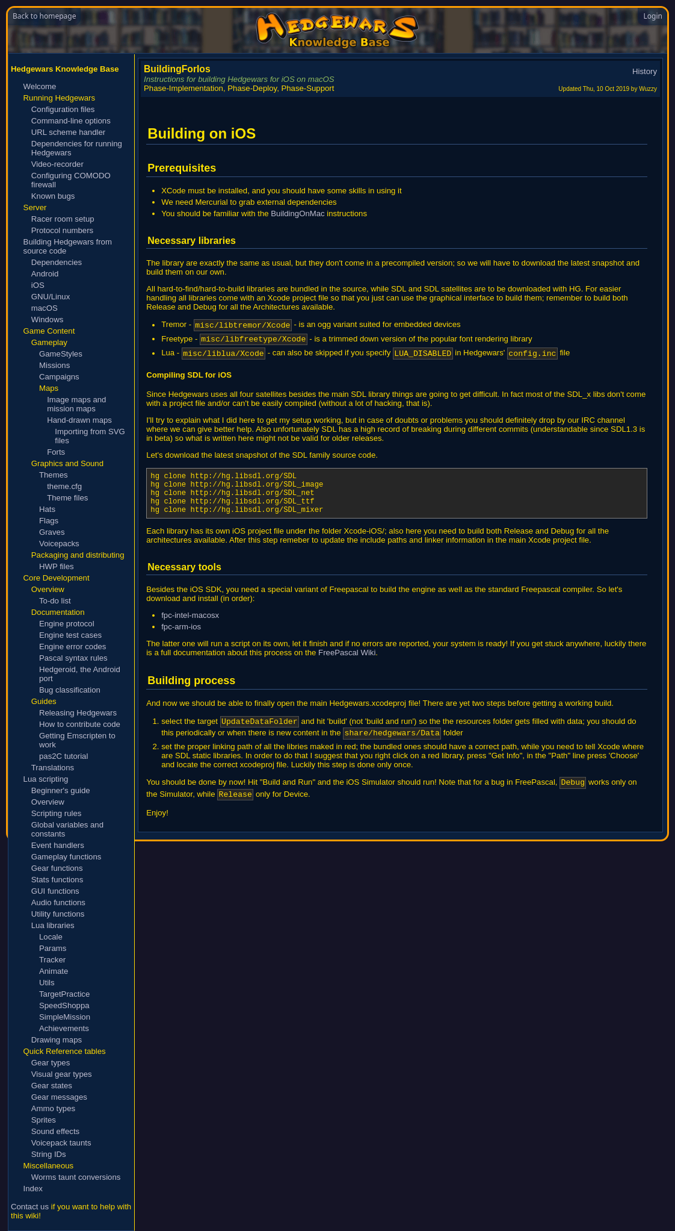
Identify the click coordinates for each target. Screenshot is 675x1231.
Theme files (67, 497)
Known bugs (53, 196)
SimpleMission (64, 1016)
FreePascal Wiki (346, 667)
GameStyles (60, 353)
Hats (47, 509)
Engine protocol (66, 623)
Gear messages (59, 1097)
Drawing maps (56, 1039)
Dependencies (56, 262)
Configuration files (63, 109)
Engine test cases (70, 635)
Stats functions (57, 879)
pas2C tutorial (63, 756)
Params (52, 948)
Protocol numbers (62, 230)
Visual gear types (61, 1074)
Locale (51, 936)
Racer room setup (62, 218)
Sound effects (55, 1131)
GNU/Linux (50, 296)
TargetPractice (64, 994)
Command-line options (71, 120)
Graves (52, 532)
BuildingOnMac (297, 213)
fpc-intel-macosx (190, 629)
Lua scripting (46, 779)
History (644, 71)
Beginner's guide (60, 790)
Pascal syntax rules (73, 657)
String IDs (48, 1154)
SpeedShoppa (64, 1005)
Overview (47, 801)
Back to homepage (44, 16)
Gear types (50, 1062)
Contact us (30, 1206)
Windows (47, 319)
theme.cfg (64, 486)
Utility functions (58, 913)
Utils (47, 982)
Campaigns (59, 376)
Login (653, 16)
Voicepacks (59, 543)
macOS (44, 308)
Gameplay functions (66, 856)
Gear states (51, 1085)
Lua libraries (53, 925)
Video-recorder (57, 164)
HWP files (56, 566)
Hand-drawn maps (79, 420)
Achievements (64, 1028)
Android (44, 273)
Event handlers (57, 845)
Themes (53, 474)
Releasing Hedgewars (78, 712)
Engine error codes (72, 646)
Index (33, 1188)
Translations (52, 767)
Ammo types (53, 1108)
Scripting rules (56, 813)
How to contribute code (79, 724)
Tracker (52, 959)
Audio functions (58, 902)
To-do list (55, 600)
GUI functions (55, 891)
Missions (54, 365)
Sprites (43, 1119)
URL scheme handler (68, 132)
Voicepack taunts (61, 1142)
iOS (38, 285)
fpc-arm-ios (181, 641)
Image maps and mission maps (76, 404)
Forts (56, 452)
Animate (53, 971)
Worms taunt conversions (76, 1177)
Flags (48, 520)
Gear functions (57, 868)
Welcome (40, 86)
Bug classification (69, 689)
